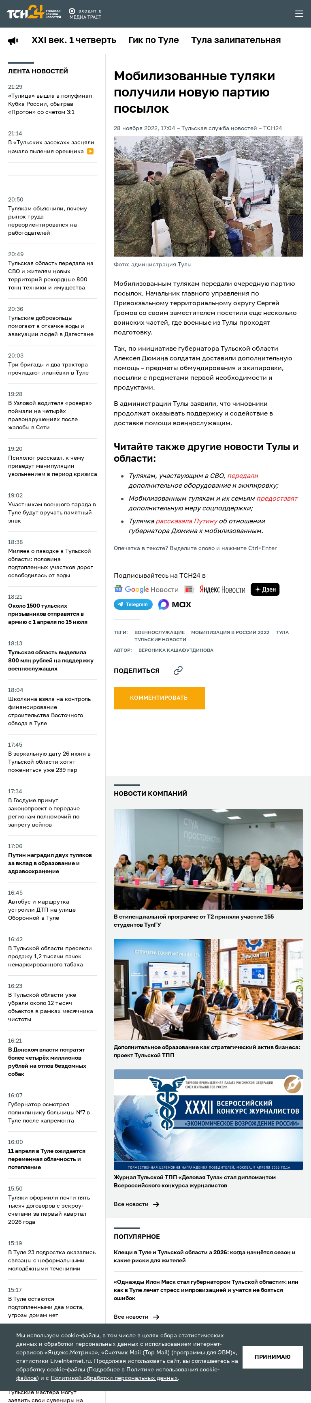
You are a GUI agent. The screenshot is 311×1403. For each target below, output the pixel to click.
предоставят (276, 499)
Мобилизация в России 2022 (230, 632)
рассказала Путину (186, 521)
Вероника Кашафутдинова (175, 650)
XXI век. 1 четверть (74, 40)
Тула (282, 632)
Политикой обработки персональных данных (114, 1378)
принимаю (273, 1357)
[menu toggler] (300, 14)
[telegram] (133, 604)
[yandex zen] (265, 589)
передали (242, 476)
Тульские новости (160, 640)
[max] (174, 604)
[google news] (146, 589)
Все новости (131, 1204)
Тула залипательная (236, 40)
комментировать (159, 698)
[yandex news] (214, 589)
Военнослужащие (159, 632)
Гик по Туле (153, 40)
